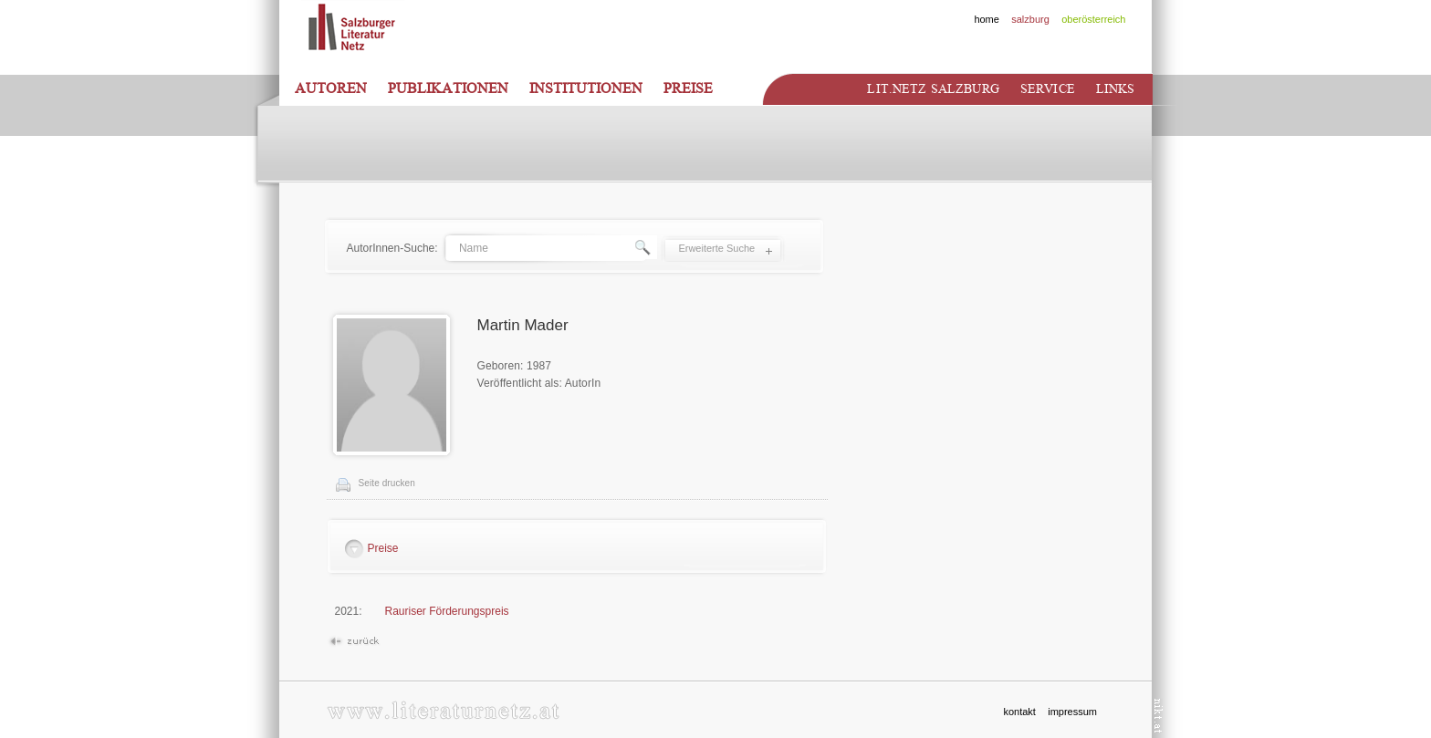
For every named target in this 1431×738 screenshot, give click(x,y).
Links (1115, 89)
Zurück (354, 642)
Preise (688, 88)
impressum (1072, 711)
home (986, 19)
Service (1047, 89)
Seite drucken (387, 483)
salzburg (1030, 19)
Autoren (331, 88)
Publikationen (448, 88)
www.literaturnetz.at (443, 710)
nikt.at (1158, 716)
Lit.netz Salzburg (932, 89)
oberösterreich (1093, 19)
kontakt (1019, 711)
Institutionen (585, 88)
